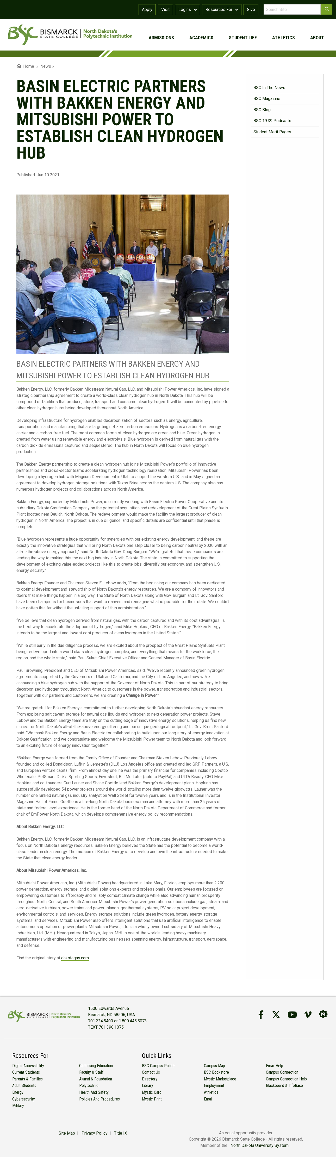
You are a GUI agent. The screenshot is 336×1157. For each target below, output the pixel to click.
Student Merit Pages (272, 131)
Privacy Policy (95, 1133)
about (317, 37)
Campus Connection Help (286, 1079)
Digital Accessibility (28, 1065)
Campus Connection (282, 1072)
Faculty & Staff (91, 1072)
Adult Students (24, 1085)
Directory (149, 1079)
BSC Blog (262, 109)
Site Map (67, 1133)
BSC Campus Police (158, 1065)
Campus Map (214, 1065)
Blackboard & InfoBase (284, 1085)
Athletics (211, 1092)
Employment (214, 1085)
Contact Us (151, 1072)
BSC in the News (269, 87)
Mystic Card (151, 1092)
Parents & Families (27, 1079)
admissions (161, 37)
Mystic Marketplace (220, 1079)
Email (208, 1099)
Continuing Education (96, 1065)
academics (201, 37)
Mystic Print (152, 1099)
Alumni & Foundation (95, 1079)
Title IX (120, 1133)
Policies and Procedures (99, 1099)
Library (147, 1085)
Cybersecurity (23, 1099)
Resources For (222, 9)
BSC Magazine (266, 98)
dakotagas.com (75, 957)
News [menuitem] (45, 66)
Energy (17, 1092)
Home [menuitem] (25, 66)
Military (18, 1105)
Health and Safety (94, 1092)
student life (243, 37)
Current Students (26, 1072)
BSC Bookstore (216, 1072)
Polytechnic (88, 1085)
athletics (283, 37)
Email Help (274, 1065)
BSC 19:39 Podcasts (272, 120)
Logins (187, 9)
